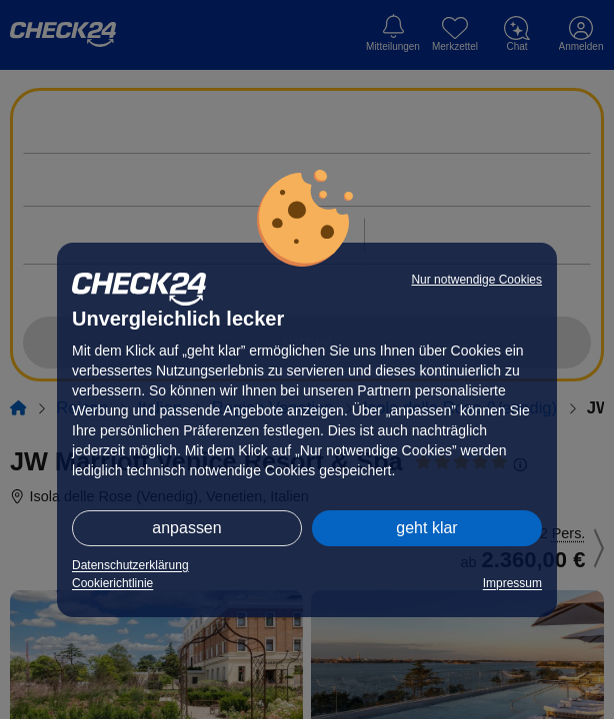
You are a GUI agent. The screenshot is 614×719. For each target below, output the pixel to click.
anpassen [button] (186, 527)
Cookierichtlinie (112, 583)
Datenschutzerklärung (130, 565)
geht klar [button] (426, 527)
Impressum (512, 583)
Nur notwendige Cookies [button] (476, 280)
